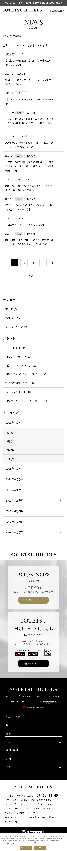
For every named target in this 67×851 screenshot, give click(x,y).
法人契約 (46, 809)
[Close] (64, 841)
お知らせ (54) (13, 318)
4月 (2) (10, 432)
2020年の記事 (14, 521)
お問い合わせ (10, 800)
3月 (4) (10, 441)
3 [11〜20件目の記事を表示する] (33, 262)
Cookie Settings (11, 821)
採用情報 (52, 817)
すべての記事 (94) (15, 348)
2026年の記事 (14, 422)
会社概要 (23, 800)
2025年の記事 (14, 468)
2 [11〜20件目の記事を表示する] (24, 262)
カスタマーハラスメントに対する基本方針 (22, 809)
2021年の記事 (14, 511)
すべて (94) (11, 309)
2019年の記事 (14, 532)
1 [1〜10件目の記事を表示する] (14, 262)
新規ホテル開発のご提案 (41, 800)
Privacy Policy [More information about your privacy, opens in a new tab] (11, 849)
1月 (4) (10, 459)
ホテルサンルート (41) (18, 392)
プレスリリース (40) (16, 327)
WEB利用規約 (10, 804)
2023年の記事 (14, 490)
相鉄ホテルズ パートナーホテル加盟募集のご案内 (25, 817)
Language (57, 10)
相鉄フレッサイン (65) (18, 356)
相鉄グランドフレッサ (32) (20, 365)
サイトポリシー (26, 804)
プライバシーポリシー (46, 804)
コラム (58, 800)
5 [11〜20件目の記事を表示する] (52, 262)
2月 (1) (10, 450)
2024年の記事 (14, 479)
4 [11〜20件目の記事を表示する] (43, 262)
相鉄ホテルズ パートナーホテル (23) (26, 401)
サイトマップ (33, 813)
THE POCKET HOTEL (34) (19, 383)
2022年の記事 (14, 500)
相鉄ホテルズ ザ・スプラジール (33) (26, 374)
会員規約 (20, 813)
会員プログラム (30, 663)
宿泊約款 (8, 813)
